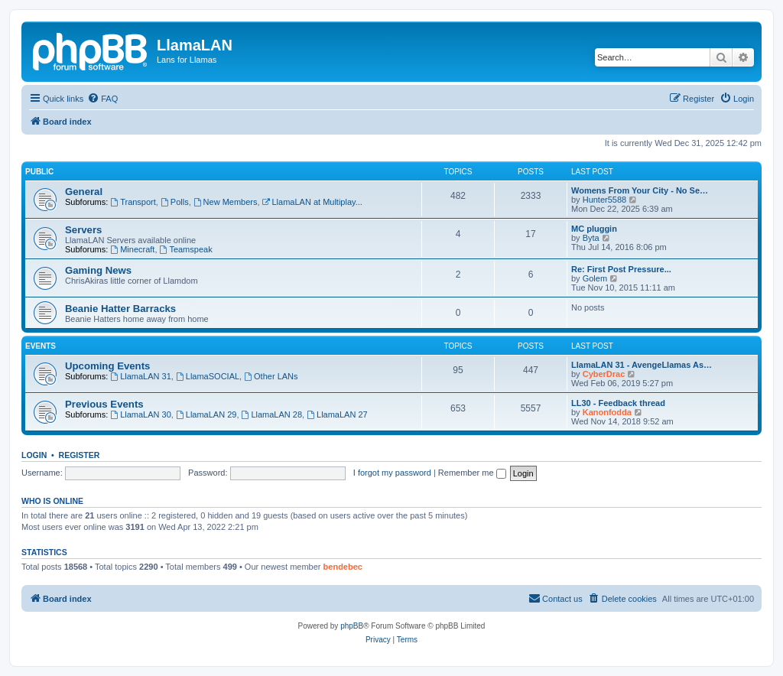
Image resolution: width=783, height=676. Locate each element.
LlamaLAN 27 (337, 414)
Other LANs (270, 376)
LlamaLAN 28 (272, 414)
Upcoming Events (107, 366)
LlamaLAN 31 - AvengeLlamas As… (641, 364)
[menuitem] (102, 98)
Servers (83, 230)
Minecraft (132, 249)
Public (39, 171)
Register (79, 455)
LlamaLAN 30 (140, 414)
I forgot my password (392, 472)
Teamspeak (186, 249)
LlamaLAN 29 (206, 414)
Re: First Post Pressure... (621, 269)
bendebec (342, 566)
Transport (133, 201)
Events (40, 346)
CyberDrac (604, 374)
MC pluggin (594, 228)
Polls (175, 201)
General (83, 191)
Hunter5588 (605, 199)
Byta (591, 237)
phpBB (351, 626)
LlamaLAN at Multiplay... (312, 201)
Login (34, 455)
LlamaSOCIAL (207, 376)
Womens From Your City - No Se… (639, 190)
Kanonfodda (607, 412)
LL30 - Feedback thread (618, 403)
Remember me (472, 472)
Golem (595, 278)
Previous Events (104, 404)
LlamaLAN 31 (140, 376)
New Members (225, 201)
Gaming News (98, 270)
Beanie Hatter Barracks (120, 308)
